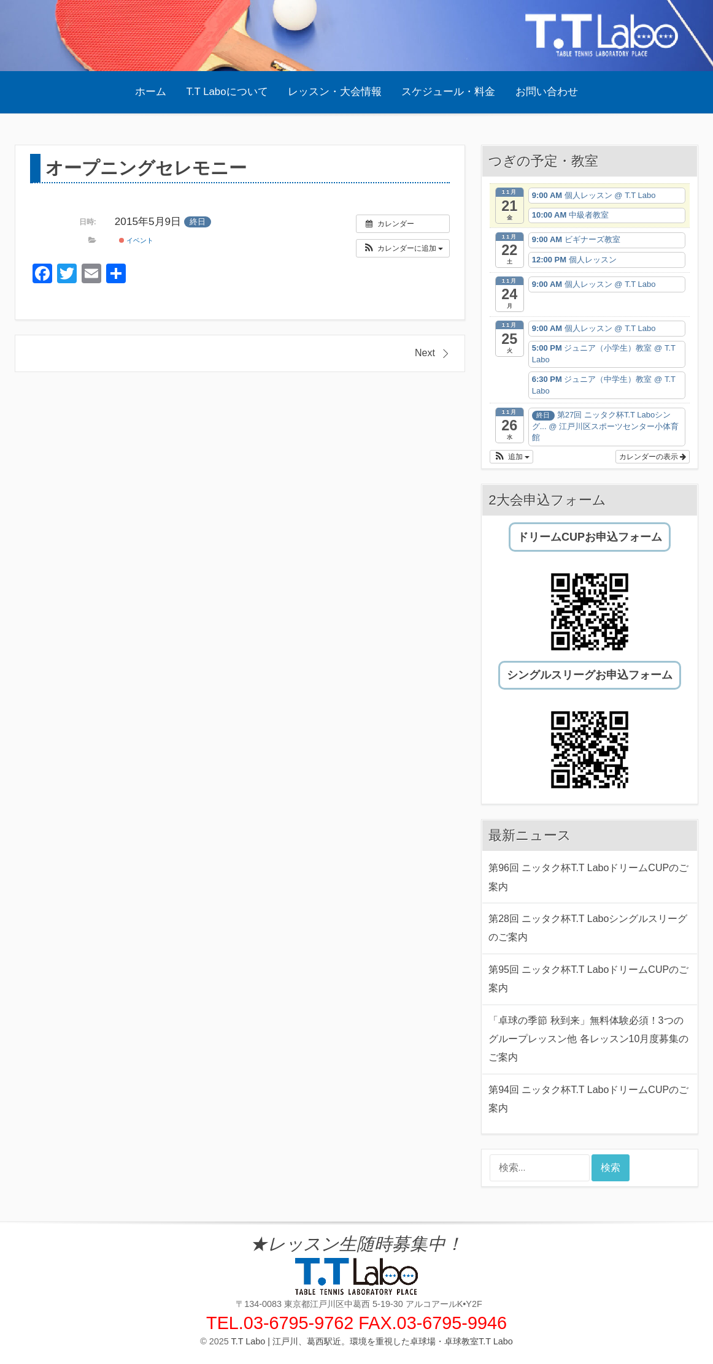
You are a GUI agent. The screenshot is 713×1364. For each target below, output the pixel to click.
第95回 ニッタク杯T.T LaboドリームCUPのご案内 (588, 978)
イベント (136, 240)
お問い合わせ (546, 91)
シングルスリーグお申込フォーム (590, 675)
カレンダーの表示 (652, 456)
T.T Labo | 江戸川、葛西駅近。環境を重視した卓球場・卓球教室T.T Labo (372, 1341)
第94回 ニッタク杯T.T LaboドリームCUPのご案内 (588, 1098)
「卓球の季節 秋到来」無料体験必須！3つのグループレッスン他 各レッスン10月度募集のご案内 (588, 1039)
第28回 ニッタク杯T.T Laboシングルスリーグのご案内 (587, 927)
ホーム (150, 91)
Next (425, 353)
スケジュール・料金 (448, 91)
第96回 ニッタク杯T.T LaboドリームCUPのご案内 (588, 877)
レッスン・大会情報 (335, 91)
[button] (402, 248)
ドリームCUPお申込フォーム (589, 537)
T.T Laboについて (227, 91)
